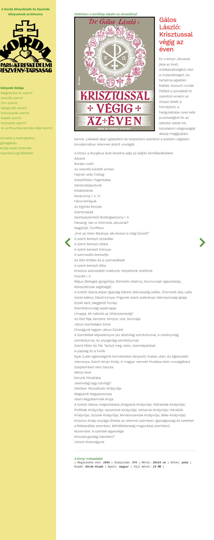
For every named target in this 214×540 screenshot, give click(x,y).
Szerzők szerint (14, 99)
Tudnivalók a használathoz (20, 139)
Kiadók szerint (13, 119)
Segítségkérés (11, 144)
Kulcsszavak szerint (17, 114)
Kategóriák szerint (16, 109)
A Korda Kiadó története (18, 150)
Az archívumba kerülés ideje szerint (29, 129)
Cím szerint (11, 104)
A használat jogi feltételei (19, 155)
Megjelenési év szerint (19, 94)
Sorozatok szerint (15, 124)
